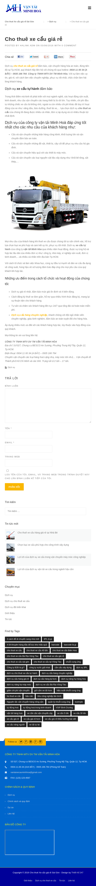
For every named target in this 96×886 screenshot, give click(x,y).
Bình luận (11, 386)
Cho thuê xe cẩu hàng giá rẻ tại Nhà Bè (38, 532)
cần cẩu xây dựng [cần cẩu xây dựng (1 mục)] (63, 667)
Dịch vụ (11, 367)
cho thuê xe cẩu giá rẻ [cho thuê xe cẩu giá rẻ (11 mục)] (53, 656)
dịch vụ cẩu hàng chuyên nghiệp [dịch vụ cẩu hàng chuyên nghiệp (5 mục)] (57, 673)
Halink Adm (27, 45)
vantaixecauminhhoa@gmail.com (26, 772)
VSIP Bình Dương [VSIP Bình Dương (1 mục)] (64, 707)
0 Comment (69, 45)
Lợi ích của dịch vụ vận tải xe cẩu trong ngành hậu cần (46, 569)
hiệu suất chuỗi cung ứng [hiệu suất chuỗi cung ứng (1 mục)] (69, 690)
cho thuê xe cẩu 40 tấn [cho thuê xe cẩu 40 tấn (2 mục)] (37, 650)
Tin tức (8, 619)
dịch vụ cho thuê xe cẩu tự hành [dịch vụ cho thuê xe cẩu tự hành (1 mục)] (22, 673)
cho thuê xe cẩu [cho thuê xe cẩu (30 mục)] (14, 650)
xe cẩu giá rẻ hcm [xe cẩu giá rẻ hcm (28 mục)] (32, 719)
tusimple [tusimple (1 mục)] (79, 702)
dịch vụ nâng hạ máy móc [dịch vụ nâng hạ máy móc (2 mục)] (19, 684)
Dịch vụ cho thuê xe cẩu (17, 601)
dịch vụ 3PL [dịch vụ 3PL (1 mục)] (82, 667)
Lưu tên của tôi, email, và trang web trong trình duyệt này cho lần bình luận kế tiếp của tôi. (47, 476)
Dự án (11, 807)
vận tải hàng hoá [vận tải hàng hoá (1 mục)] (14, 713)
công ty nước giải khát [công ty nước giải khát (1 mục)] (39, 667)
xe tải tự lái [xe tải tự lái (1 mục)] (34, 724)
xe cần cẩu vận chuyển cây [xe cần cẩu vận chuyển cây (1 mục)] (40, 713)
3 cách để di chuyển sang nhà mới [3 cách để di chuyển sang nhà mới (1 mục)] (23, 639)
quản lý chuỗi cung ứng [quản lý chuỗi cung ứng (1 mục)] (59, 702)
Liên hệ (11, 813)
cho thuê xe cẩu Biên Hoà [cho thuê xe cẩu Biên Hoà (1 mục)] (65, 650)
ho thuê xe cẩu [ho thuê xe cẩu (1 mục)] (14, 696)
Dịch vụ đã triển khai (15, 607)
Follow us (12, 741)
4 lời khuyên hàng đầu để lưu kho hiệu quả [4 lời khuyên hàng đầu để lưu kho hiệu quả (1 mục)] (27, 644)
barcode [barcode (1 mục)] (55, 644)
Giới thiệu (10, 613)
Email (9, 442)
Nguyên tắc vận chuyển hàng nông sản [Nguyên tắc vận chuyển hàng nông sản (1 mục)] (25, 702)
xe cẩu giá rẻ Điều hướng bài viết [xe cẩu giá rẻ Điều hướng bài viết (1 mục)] (60, 719)
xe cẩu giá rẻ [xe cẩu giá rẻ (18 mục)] (13, 719)
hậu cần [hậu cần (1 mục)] (29, 696)
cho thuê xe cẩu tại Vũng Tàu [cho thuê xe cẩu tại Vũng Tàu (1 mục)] (47, 662)
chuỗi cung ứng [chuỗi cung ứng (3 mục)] (73, 662)
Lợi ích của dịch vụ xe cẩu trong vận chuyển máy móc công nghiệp (52, 557)
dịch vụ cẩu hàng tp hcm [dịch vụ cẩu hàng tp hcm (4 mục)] (45, 679)
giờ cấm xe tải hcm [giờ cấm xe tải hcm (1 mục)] (43, 690)
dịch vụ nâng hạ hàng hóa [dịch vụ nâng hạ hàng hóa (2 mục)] (73, 679)
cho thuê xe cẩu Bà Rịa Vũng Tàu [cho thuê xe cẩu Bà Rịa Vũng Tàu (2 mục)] (22, 656)
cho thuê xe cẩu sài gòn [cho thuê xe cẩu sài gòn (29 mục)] (18, 662)
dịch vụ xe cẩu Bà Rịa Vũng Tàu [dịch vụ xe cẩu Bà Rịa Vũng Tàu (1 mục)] (51, 684)
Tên (8, 428)
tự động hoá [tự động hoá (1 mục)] (12, 707)
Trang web (12, 456)
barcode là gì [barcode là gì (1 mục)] (70, 644)
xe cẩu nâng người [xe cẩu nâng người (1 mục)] (16, 724)
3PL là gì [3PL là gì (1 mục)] (48, 639)
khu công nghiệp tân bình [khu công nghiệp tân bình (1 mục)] (49, 696)
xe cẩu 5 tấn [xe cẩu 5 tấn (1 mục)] (63, 713)
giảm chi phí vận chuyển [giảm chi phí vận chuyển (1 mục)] (18, 690)
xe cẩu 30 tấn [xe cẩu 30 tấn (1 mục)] (79, 713)
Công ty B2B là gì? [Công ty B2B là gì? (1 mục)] (15, 667)
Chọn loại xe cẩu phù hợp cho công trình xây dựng (43, 545)
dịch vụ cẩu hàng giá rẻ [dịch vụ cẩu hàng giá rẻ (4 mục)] (18, 679)
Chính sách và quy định (19, 801)
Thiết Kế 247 (77, 872)
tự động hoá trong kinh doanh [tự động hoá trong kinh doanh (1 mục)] (37, 707)
